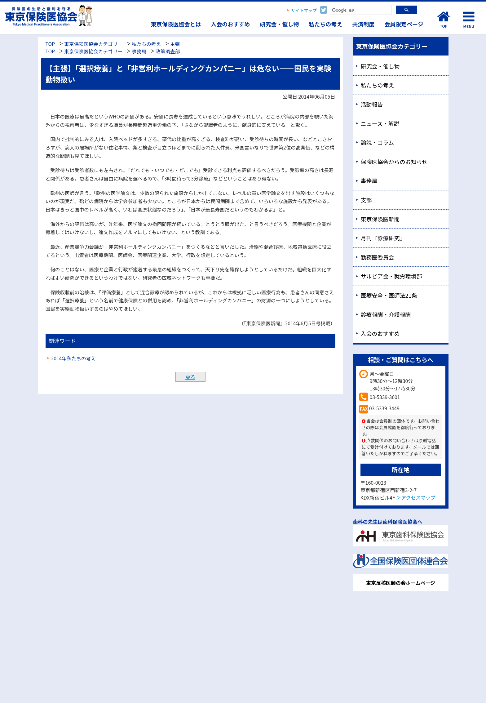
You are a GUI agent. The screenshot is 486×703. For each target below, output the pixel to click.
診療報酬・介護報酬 (386, 314)
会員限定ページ (403, 24)
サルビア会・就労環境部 (391, 276)
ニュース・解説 (380, 123)
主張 (175, 43)
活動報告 (372, 104)
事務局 (139, 51)
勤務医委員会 (377, 257)
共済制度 (363, 24)
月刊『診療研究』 (383, 238)
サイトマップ (304, 10)
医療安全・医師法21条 (389, 295)
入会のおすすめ (230, 24)
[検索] (359, 10)
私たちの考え (325, 24)
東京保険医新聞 (380, 219)
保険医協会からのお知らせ (394, 162)
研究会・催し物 (279, 24)
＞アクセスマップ (415, 497)
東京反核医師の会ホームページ (400, 582)
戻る (190, 376)
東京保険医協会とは (176, 24)
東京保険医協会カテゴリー (93, 43)
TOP (50, 43)
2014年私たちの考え (73, 358)
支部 (366, 200)
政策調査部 (168, 51)
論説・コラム (377, 142)
